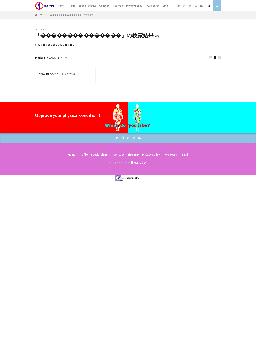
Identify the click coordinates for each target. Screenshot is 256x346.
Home (61, 5)
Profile (71, 5)
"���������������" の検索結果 (71, 15)
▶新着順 (40, 57)
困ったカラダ (138, 162)
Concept (104, 5)
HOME (41, 15)
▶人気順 (51, 57)
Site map (117, 5)
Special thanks (87, 5)
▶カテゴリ (64, 57)
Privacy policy (134, 5)
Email (166, 5)
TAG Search (152, 5)
